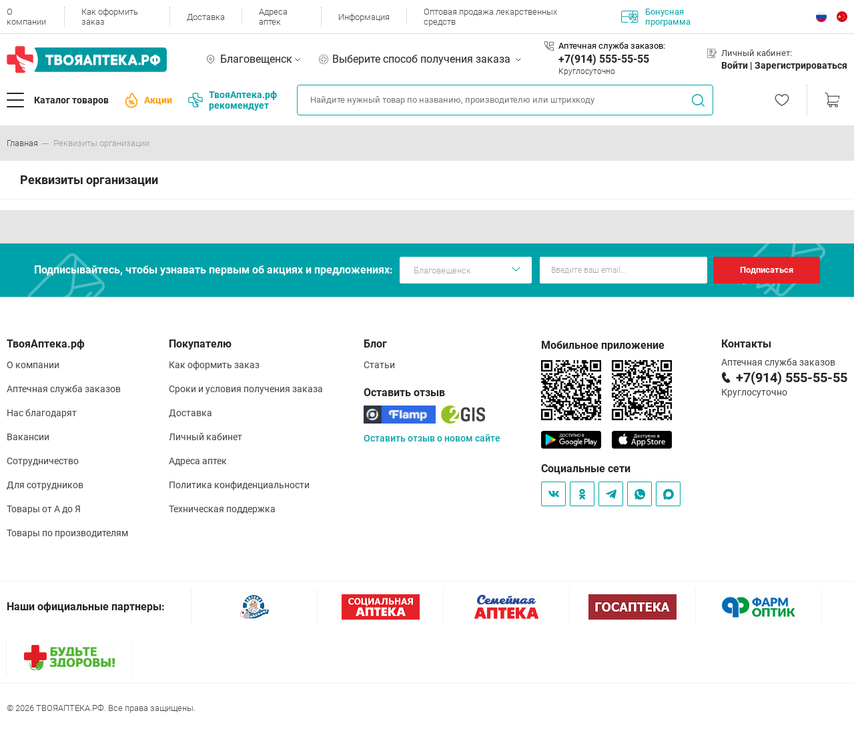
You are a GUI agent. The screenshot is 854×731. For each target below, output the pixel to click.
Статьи (379, 364)
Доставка (206, 17)
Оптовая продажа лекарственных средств (490, 17)
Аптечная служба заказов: (611, 46)
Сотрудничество (43, 461)
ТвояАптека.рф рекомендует (232, 100)
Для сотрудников (45, 485)
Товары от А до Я (44, 509)
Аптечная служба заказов (64, 389)
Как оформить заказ (109, 17)
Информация (364, 17)
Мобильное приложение (603, 345)
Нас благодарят (42, 413)
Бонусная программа (656, 17)
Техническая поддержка (222, 509)
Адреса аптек (273, 17)
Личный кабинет (205, 437)
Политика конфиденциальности (239, 485)
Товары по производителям (67, 533)
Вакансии (28, 437)
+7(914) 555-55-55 (603, 59)
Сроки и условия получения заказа (246, 389)
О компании (26, 17)
